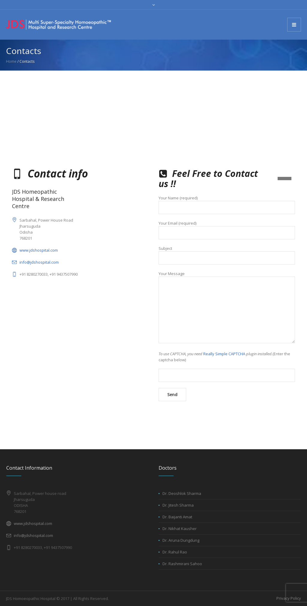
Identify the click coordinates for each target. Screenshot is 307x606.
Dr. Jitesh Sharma (178, 505)
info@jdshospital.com (39, 262)
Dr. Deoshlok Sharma (181, 493)
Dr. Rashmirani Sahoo (182, 563)
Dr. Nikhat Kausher (179, 528)
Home (11, 61)
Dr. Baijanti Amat (177, 517)
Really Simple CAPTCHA (224, 353)
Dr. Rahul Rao (174, 552)
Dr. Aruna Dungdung (180, 540)
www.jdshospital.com (38, 250)
